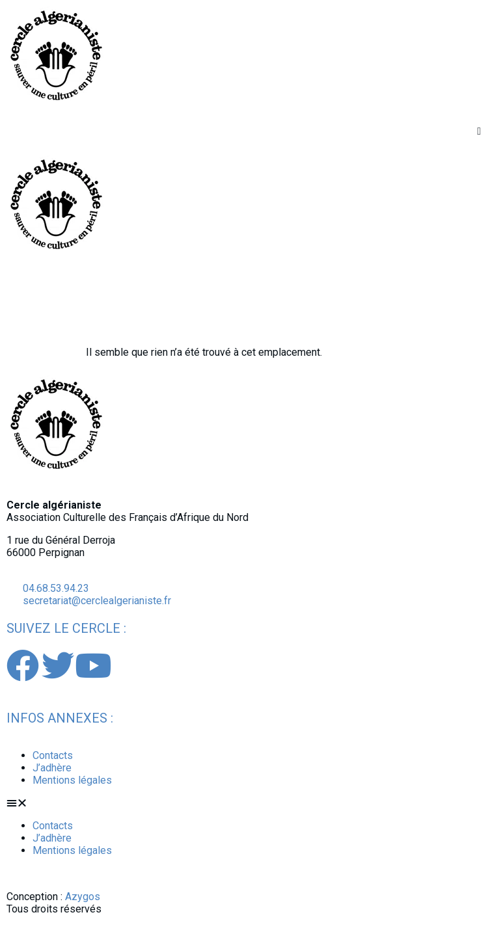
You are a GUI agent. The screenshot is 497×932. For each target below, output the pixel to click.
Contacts (53, 755)
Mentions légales (72, 780)
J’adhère (52, 768)
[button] (479, 131)
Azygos (82, 896)
